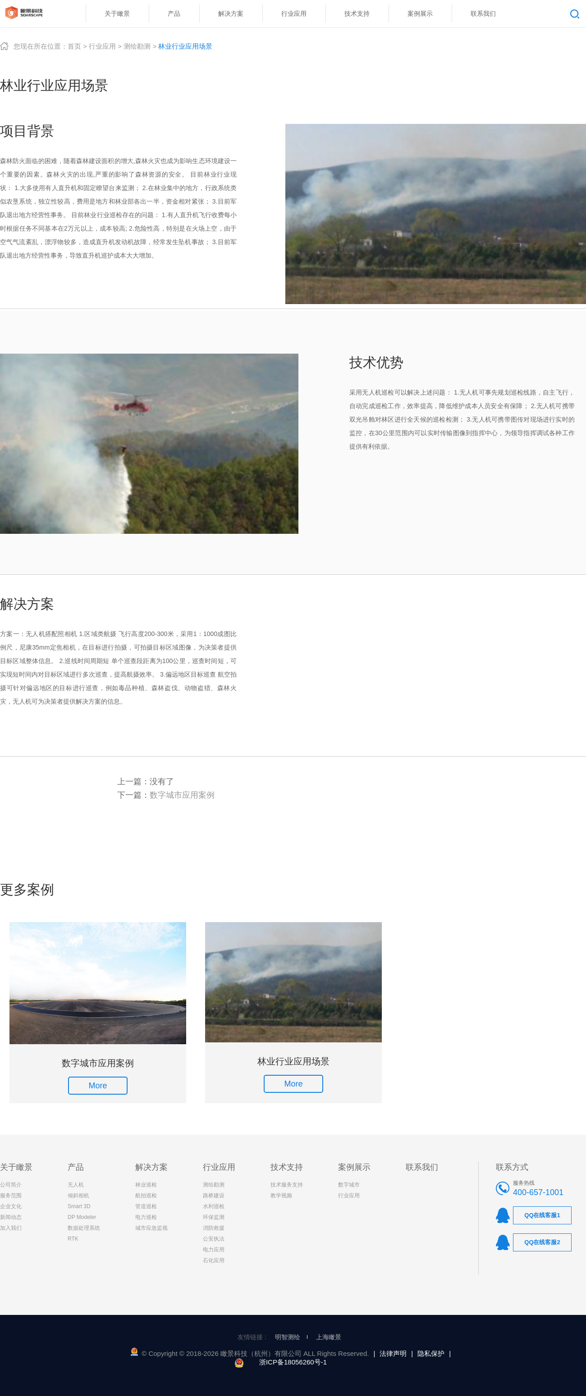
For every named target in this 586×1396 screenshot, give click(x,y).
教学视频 (281, 1195)
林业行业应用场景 (293, 1061)
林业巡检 (146, 1185)
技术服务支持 (286, 1185)
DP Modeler (82, 1217)
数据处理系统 (84, 1228)
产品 (76, 1167)
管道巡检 (146, 1206)
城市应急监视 (151, 1228)
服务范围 (11, 1195)
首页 (74, 46)
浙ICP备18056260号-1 (293, 1362)
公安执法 (213, 1239)
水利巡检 (213, 1206)
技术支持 (286, 1167)
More (97, 1085)
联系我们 (422, 1167)
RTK (73, 1239)
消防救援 (213, 1228)
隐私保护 (430, 1353)
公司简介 (11, 1185)
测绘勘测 (137, 46)
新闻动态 (11, 1217)
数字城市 (349, 1185)
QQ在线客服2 (542, 1242)
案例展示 (354, 1167)
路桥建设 (213, 1195)
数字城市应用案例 (182, 795)
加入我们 (11, 1228)
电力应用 (213, 1249)
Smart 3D (79, 1206)
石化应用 (213, 1260)
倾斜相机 (78, 1195)
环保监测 (213, 1217)
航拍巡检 (146, 1195)
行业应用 (102, 46)
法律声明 (393, 1353)
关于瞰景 (16, 1167)
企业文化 (11, 1206)
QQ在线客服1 (542, 1215)
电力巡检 (146, 1217)
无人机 (76, 1185)
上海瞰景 (328, 1337)
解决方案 (151, 1167)
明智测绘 (287, 1337)
